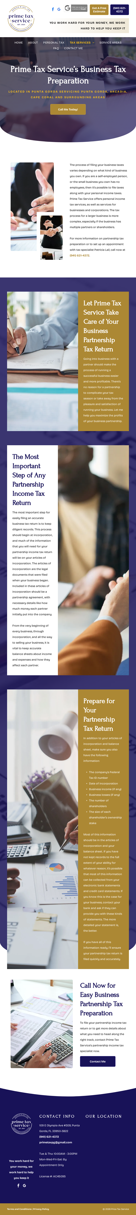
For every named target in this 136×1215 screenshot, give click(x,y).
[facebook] (53, 10)
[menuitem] (19, 42)
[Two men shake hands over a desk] (51, 238)
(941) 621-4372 (79, 255)
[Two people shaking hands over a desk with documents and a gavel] (32, 206)
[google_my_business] (59, 10)
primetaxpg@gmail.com (55, 1142)
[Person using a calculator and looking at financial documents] (42, 1024)
